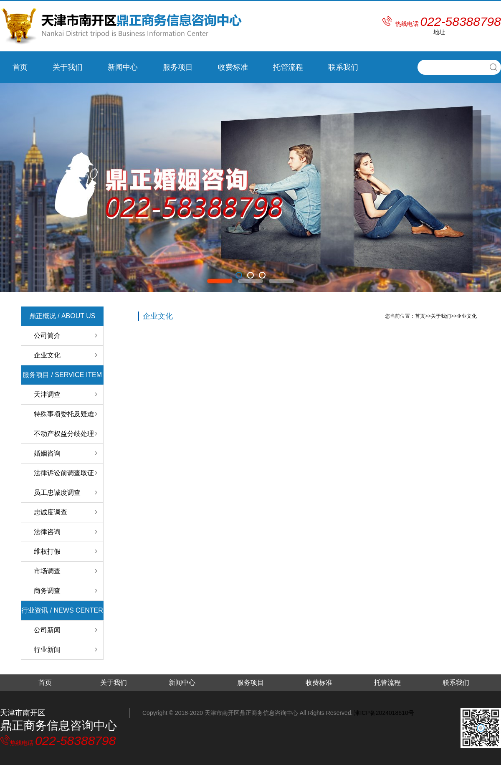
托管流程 (288, 67)
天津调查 (47, 394)
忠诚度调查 (50, 512)
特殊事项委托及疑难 (64, 414)
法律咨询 (47, 531)
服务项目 (178, 67)
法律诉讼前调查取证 (64, 472)
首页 (20, 67)
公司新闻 (47, 629)
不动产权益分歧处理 (64, 433)
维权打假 (47, 551)
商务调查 (47, 590)
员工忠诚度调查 (57, 492)
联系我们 (343, 67)
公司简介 (47, 335)
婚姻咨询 (47, 453)
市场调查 (47, 571)
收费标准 (233, 67)
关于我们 (68, 67)
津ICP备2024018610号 (384, 712)
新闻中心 (123, 67)
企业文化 (47, 355)
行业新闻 (47, 649)
